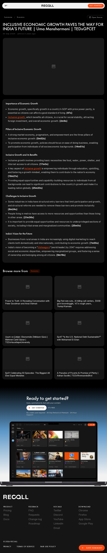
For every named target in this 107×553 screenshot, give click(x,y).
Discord (58, 514)
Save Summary (92, 548)
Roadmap (34, 523)
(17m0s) (43, 164)
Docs (6, 519)
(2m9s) (63, 121)
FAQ (31, 510)
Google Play (86, 523)
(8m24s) (12, 209)
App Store (85, 519)
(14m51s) (80, 146)
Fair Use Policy (48, 546)
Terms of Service (26, 546)
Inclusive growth (16, 117)
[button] (8, 17)
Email (57, 528)
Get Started (96, 6)
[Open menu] (6, 5)
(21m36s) (29, 217)
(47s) (69, 113)
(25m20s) (37, 188)
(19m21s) (13, 176)
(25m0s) (76, 225)
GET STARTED (36, 407)
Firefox (83, 514)
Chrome (83, 510)
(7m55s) (94, 243)
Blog (6, 514)
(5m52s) (41, 138)
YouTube (58, 519)
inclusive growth (32, 168)
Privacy (7, 546)
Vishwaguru (44, 247)
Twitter (57, 510)
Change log (35, 519)
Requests (33, 514)
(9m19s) (60, 255)
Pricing (7, 510)
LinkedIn (58, 523)
